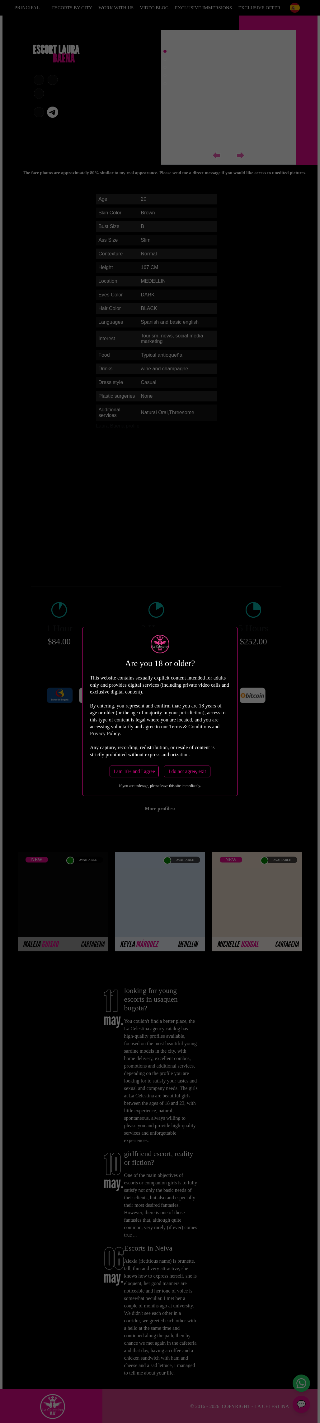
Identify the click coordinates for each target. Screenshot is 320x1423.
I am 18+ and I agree (134, 771)
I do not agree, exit (187, 771)
